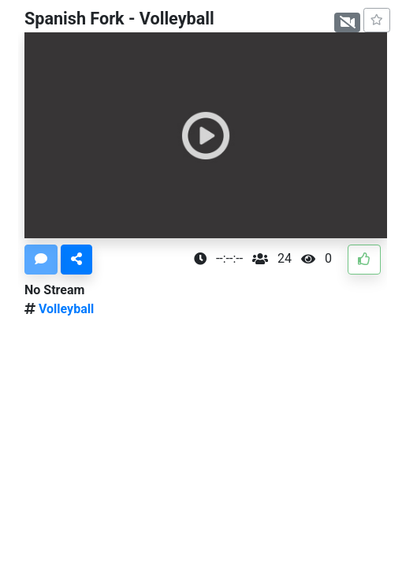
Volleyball (64, 308)
